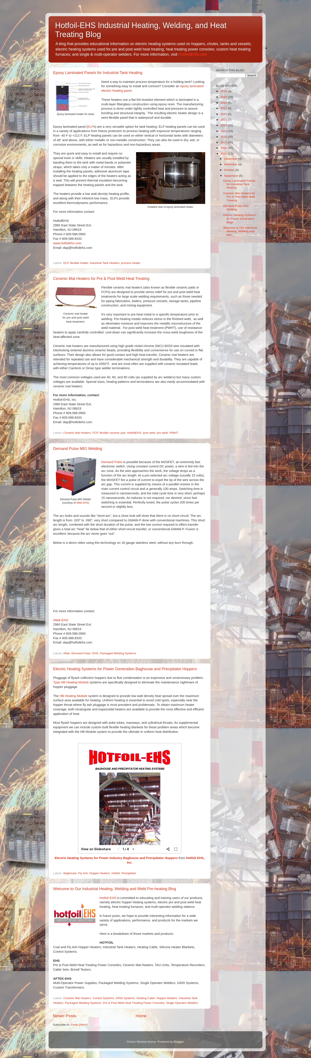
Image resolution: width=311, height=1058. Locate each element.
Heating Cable (145, 998)
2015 (224, 153)
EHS (95, 653)
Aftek (66, 653)
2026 (224, 91)
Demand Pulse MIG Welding (77, 448)
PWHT (174, 432)
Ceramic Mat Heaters (77, 432)
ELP (90, 126)
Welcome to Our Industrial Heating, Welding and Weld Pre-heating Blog (114, 889)
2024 (224, 102)
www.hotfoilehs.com (67, 243)
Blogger (179, 1041)
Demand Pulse (111, 462)
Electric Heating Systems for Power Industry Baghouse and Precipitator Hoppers (116, 858)
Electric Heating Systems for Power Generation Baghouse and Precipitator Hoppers (125, 669)
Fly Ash (83, 873)
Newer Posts (64, 1016)
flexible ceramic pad (112, 432)
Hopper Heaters (99, 873)
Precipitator (128, 873)
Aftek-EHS (82, 502)
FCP (95, 432)
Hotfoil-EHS (108, 898)
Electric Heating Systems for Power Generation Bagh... (239, 218)
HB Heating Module (73, 696)
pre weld (162, 432)
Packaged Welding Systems (118, 653)
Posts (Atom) (79, 1024)
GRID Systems (125, 998)
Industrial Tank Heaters (104, 263)
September (231, 175)
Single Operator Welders (182, 1002)
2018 (224, 136)
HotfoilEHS (134, 432)
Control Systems (103, 998)
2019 (224, 131)
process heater (130, 263)
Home (141, 1016)
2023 (224, 108)
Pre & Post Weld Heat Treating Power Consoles (134, 1002)
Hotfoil (115, 873)
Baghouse (69, 873)
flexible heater (79, 263)
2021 (224, 119)
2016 (224, 148)
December (231, 158)
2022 (224, 114)
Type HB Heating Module (71, 682)
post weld (149, 432)
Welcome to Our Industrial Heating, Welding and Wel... (240, 231)
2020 (224, 125)
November (231, 164)
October (229, 170)
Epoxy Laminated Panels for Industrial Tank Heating (97, 73)
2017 (224, 142)
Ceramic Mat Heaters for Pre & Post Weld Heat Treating (101, 278)
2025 (224, 97)
